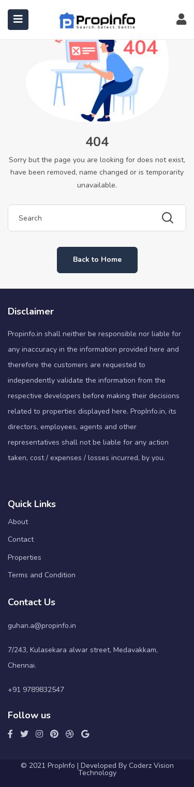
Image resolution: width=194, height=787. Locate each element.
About (18, 522)
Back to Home (97, 259)
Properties (24, 557)
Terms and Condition (42, 575)
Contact (21, 539)
